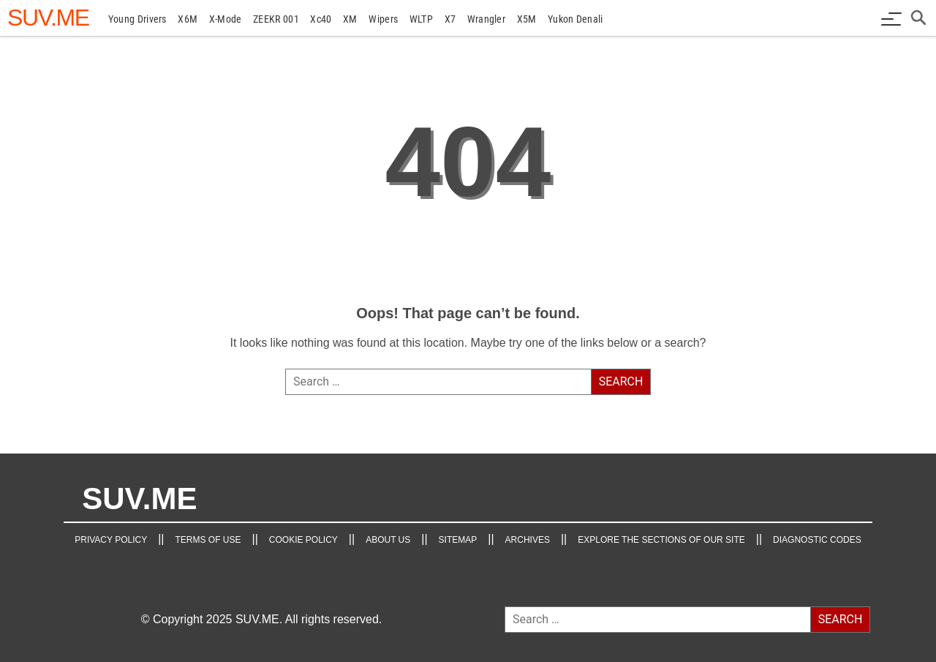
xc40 (320, 19)
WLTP (421, 19)
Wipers (383, 19)
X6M (187, 19)
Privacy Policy (111, 540)
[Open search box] (919, 19)
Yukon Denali (575, 19)
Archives (527, 540)
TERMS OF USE (208, 540)
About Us (388, 540)
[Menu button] (891, 19)
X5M (527, 19)
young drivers (137, 19)
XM (350, 19)
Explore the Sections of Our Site (661, 540)
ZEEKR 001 (276, 19)
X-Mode (225, 19)
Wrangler (486, 19)
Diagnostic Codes (817, 540)
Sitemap (458, 540)
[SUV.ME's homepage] (48, 17)
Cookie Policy (303, 540)
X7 (450, 19)
